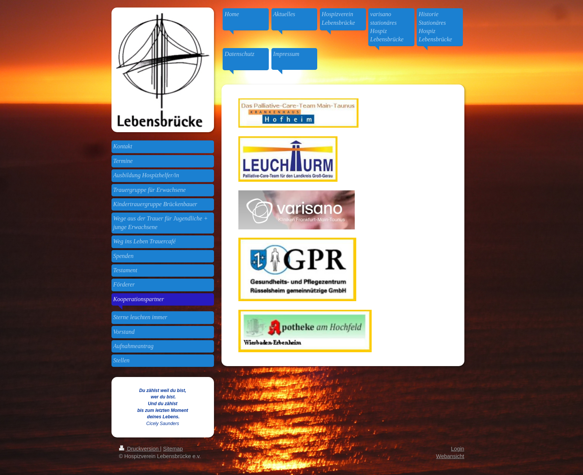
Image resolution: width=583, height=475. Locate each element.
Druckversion (139, 449)
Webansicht (450, 456)
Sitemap (173, 449)
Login (457, 449)
